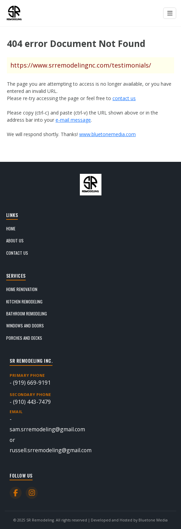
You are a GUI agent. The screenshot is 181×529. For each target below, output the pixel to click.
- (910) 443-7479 (90, 399)
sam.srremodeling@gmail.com (47, 429)
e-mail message (73, 120)
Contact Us (17, 253)
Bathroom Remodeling (26, 313)
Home (10, 228)
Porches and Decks (24, 338)
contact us (124, 98)
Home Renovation (21, 289)
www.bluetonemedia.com (107, 134)
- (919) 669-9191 (90, 379)
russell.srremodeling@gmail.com (51, 450)
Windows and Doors (25, 325)
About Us (15, 240)
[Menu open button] (169, 13)
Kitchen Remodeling (24, 301)
